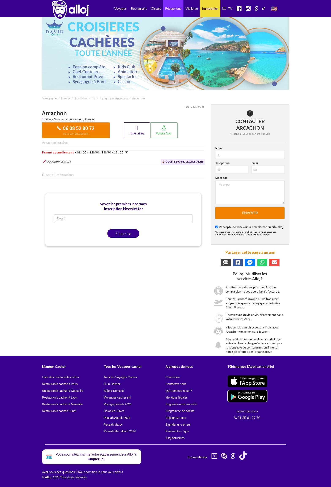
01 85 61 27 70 (247, 415)
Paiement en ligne (177, 431)
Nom (218, 148)
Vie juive (192, 8)
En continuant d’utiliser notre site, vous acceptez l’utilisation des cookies (45, 480)
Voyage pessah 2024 (118, 404)
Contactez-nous (176, 384)
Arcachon (76, 119)
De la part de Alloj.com (75, 134)
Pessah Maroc (113, 424)
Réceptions (173, 8)
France (89, 119)
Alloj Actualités (175, 438)
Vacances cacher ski (117, 397)
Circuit (156, 8)
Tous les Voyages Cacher (120, 377)
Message (221, 178)
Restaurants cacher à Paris (60, 384)
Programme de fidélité (180, 411)
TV (227, 8)
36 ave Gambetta (56, 119)
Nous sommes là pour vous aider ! (100, 472)
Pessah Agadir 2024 (117, 417)
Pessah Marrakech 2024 (120, 431)
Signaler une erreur (178, 424)
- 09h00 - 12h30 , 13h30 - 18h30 (85, 152)
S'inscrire (123, 233)
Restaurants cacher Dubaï (59, 411)
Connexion (173, 377)
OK (92, 481)
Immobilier (210, 8)
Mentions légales (177, 397)
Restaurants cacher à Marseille (62, 404)
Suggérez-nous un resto (181, 404)
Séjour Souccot (114, 390)
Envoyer (250, 213)
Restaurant (139, 8)
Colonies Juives (114, 411)
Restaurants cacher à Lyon (59, 397)
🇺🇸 (274, 8)
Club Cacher (112, 384)
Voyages (120, 8)
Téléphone (222, 163)
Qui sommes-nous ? (179, 390)
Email (254, 163)
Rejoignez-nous (176, 417)
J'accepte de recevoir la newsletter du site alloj (251, 227)
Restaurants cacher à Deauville (62, 390)
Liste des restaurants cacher (60, 377)
